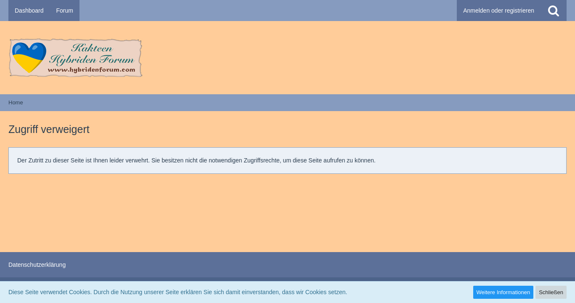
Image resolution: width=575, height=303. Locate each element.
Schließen (551, 292)
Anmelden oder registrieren (498, 10)
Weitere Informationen (503, 292)
